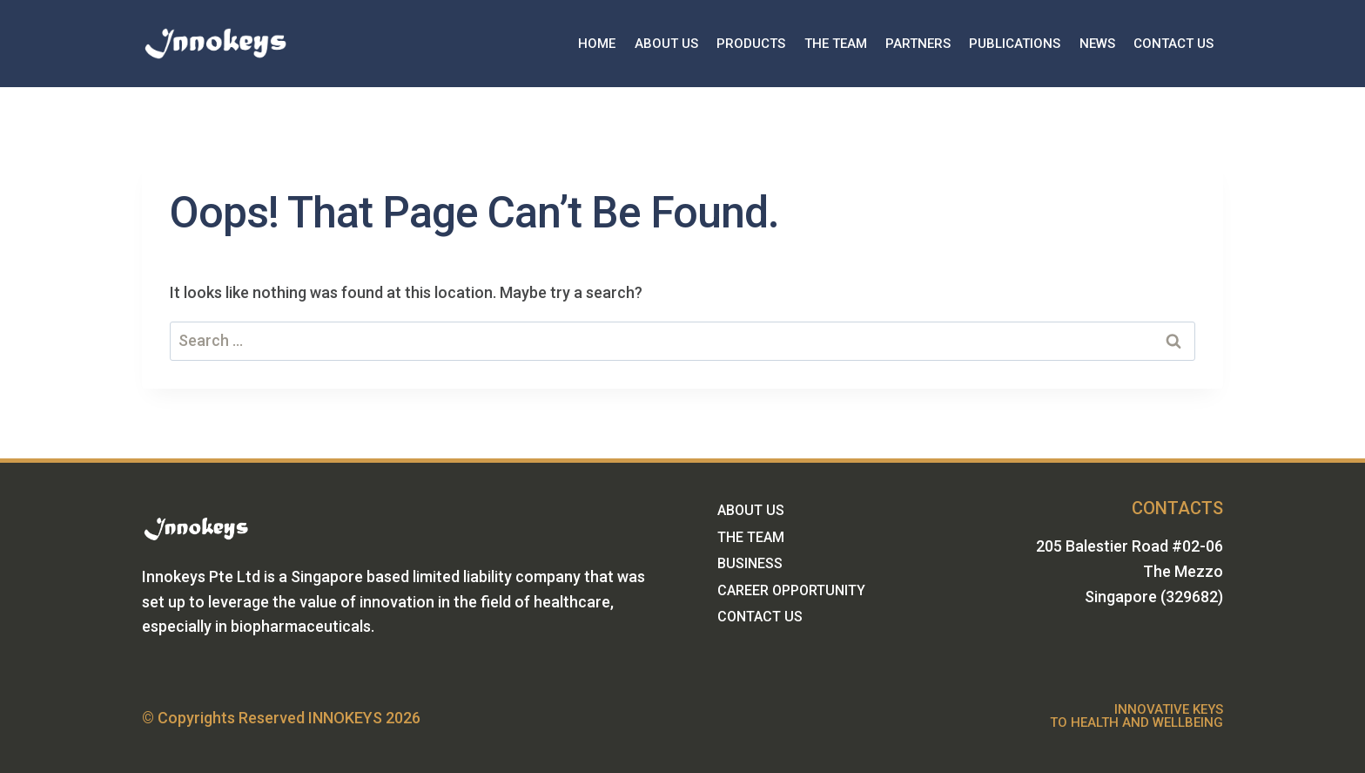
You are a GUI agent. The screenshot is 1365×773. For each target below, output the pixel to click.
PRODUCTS (750, 43)
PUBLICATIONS (1014, 43)
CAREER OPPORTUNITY (791, 590)
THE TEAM (835, 43)
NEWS (1097, 43)
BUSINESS (750, 563)
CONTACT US (1173, 43)
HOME (596, 43)
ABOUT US (666, 43)
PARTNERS (918, 43)
